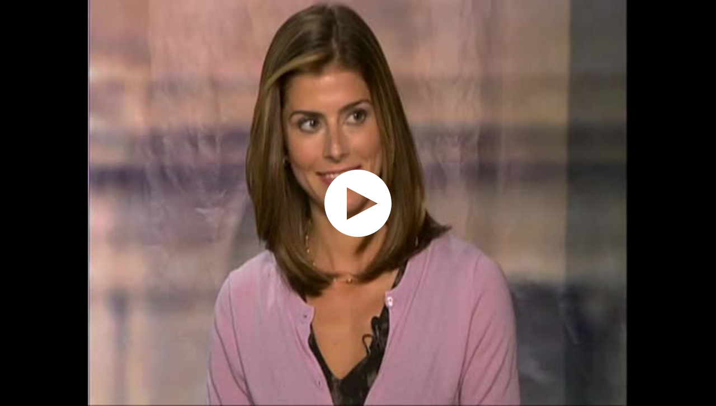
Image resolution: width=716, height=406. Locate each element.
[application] (358, 203)
